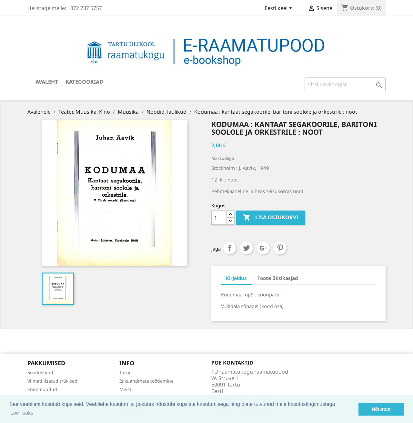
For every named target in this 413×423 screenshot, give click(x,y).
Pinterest (280, 248)
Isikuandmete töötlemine (146, 381)
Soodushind (40, 372)
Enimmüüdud (42, 389)
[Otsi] (345, 84)
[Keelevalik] (280, 9)
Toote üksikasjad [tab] (277, 278)
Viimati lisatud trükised (52, 381)
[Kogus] (219, 218)
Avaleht (46, 81)
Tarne (125, 372)
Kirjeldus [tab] (236, 278)
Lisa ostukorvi (270, 217)
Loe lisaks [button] (21, 413)
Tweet (246, 248)
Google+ (263, 248)
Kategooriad (84, 81)
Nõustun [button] (381, 409)
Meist (125, 389)
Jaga (229, 248)
